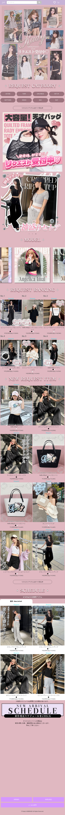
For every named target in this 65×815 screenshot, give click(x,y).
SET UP (56, 94)
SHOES (24, 100)
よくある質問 (32, 805)
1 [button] (29, 231)
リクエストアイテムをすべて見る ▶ (30, 108)
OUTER (7, 94)
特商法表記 (48, 799)
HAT (56, 100)
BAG (40, 100)
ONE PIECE (40, 94)
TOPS (24, 94)
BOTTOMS (8, 100)
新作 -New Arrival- (16, 601)
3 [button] (36, 231)
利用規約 (16, 799)
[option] (32, 202)
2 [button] (32, 231)
